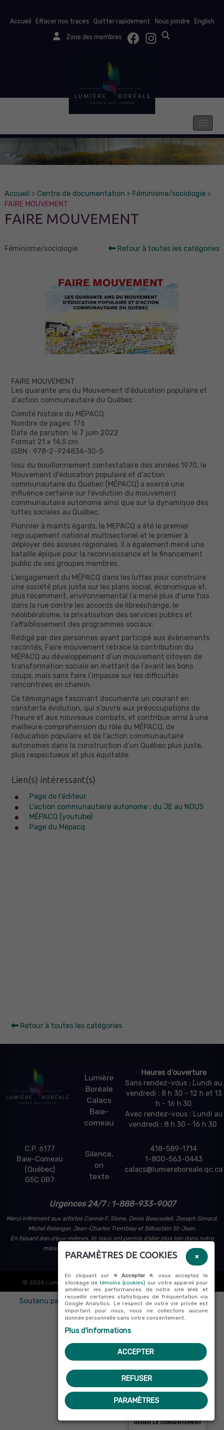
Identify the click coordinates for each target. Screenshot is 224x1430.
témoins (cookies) (122, 1283)
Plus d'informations (98, 1330)
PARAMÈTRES (136, 1400)
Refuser (136, 1378)
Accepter (135, 1352)
